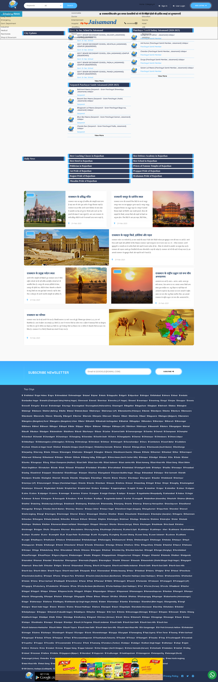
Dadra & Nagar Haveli (42, 447)
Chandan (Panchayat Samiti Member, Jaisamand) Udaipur (164, 51)
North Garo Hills (177, 565)
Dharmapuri (186, 452)
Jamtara (76, 493)
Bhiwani (44, 426)
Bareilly (58, 416)
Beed (143, 416)
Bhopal (64, 426)
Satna (70, 607)
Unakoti (51, 648)
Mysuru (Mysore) (60, 555)
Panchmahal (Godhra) (32, 576)
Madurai (61, 540)
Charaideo (87, 436)
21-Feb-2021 (74, 223)
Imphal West (84, 488)
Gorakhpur (97, 478)
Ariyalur (36, 406)
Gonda (66, 478)
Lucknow (171, 534)
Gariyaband (105, 473)
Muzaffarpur (44, 555)
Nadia (88, 555)
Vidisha (55, 653)
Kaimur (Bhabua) (186, 498)
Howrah (39, 488)
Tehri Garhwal (186, 632)
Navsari (126, 560)
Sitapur (147, 617)
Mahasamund (119, 540)
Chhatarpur (148, 436)
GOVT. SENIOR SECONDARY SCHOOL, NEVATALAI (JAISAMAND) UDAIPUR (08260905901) (102, 45)
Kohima (155, 519)
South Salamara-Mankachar (35, 627)
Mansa (120, 545)
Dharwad (27, 457)
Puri (141, 586)
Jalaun (181, 488)
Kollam (47, 524)
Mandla (89, 545)
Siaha (183, 612)
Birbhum (131, 426)
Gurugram (146, 478)
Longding (104, 534)
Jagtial (132, 488)
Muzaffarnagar (30, 555)
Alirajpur (145, 395)
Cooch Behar (168, 442)
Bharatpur (159, 421)
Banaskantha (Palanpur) (130, 411)
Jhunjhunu (72, 498)
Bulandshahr (56, 431)
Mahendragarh (142, 540)
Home (136, 5)
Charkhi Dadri (101, 436)
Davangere (66, 452)
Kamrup (138, 504)
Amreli (93, 400)
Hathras (120, 483)
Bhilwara (27, 426)
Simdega (69, 617)
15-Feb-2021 (33, 338)
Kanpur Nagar (107, 509)
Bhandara (147, 421)
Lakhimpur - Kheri (159, 529)
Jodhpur (99, 498)
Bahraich (163, 406)
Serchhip (158, 607)
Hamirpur (179, 478)
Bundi (78, 431)
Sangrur (26, 607)
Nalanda (166, 555)
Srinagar (27, 632)
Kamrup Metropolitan (154, 504)
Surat (88, 632)
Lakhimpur (144, 529)
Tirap (162, 638)
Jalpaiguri (43, 493)
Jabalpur (106, 488)
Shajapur (42, 612)
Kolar (175, 519)
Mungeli (149, 550)
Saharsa (48, 601)
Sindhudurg (81, 617)
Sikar (60, 617)
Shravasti (174, 612)
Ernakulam (45, 467)
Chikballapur (28, 442)
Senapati (107, 607)
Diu (171, 457)
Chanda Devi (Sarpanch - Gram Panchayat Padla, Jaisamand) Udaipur (101, 127)
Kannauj (70, 509)
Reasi (90, 596)
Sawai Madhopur (83, 607)
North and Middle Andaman (126, 565)
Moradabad (67, 550)
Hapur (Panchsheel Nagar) (65, 483)
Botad (186, 426)
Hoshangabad (187, 483)
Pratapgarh (167, 581)
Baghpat (153, 406)
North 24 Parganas (102, 565)
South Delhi (117, 622)
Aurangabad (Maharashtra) (99, 406)
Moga (36, 550)
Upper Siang (71, 648)
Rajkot (88, 591)
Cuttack (26, 447)
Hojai (166, 483)
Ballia (63, 411)
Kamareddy (107, 504)
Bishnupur (142, 426)
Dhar (176, 452)
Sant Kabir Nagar (41, 607)
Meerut (178, 545)
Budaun (35, 431)
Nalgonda (186, 555)
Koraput (104, 524)
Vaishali (178, 648)
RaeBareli (175, 586)
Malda (40, 545)
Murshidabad (180, 550)
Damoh (128, 447)
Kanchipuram (172, 504)
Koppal (95, 524)
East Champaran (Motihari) (63, 462)
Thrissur (131, 638)
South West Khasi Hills (128, 627)
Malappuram (28, 545)
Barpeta (97, 416)
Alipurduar (134, 395)
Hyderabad (50, 488)
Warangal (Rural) (174, 653)
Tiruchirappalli (174, 638)
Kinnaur (93, 519)
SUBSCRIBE (168, 371)
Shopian (164, 612)
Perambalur (73, 581)
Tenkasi (39, 638)
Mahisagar (156, 540)
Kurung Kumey (92, 529)
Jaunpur (132, 493)
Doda (178, 457)
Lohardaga (85, 534)
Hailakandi (167, 478)
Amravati (84, 400)
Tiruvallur (50, 643)
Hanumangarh (45, 483)
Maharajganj (105, 540)
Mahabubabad (74, 540)
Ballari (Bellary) (51, 411)
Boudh (26, 431)
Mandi (81, 545)
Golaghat (47, 478)
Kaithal (26, 504)
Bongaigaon (176, 426)
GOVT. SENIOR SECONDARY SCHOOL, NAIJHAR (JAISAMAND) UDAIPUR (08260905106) (101, 36)
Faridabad (91, 467)
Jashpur (122, 493)
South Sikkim (56, 627)
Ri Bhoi (115, 596)
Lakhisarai (174, 529)
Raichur (185, 586)
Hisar (159, 483)
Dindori (164, 457)
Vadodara (168, 648)
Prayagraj (27, 586)
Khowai (76, 519)
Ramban (168, 591)
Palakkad (140, 571)
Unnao (60, 648)
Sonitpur (69, 622)
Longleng (115, 534)
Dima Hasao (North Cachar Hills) (123, 457)
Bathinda (134, 416)
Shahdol (180, 607)
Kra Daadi (169, 524)
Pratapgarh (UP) (182, 581)
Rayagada (80, 596)
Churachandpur (132, 442)
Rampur (189, 591)
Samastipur (114, 601)
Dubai (185, 457)
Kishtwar (125, 519)
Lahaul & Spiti (131, 529)
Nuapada (86, 571)
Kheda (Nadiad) (52, 519)
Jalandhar (170, 488)
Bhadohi (90, 421)
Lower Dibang (128, 534)
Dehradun (78, 452)
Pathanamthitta (173, 576)
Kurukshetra (77, 529)
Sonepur (49, 622)
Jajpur (161, 488)
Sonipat (59, 622)
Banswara (187, 411)
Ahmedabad (62, 395)
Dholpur (59, 457)
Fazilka (167, 467)
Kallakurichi (95, 504)
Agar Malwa (41, 395)
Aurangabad (78, 406)
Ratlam (58, 596)
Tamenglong (136, 632)
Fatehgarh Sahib (143, 467)
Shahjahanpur (29, 612)
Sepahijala (125, 607)
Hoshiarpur (28, 488)
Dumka (26, 462)
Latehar (36, 534)
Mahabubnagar (90, 540)
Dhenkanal (49, 457)
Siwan (179, 617)
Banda (146, 411)
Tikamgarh (142, 638)
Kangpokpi (28, 509)
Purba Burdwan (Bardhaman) (92, 586)
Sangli (182, 601)
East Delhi (82, 462)
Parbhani (81, 576)
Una (43, 648)
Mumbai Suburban (135, 550)
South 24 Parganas (84, 622)
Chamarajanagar (134, 431)
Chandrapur (63, 436)
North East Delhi (160, 565)
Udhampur (168, 643)
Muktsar (107, 550)
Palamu (150, 571)
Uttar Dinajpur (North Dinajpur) (109, 648)
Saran (53, 607)
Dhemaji (37, 457)
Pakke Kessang (119, 571)
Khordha (66, 519)
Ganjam (83, 473)
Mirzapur (27, 550)
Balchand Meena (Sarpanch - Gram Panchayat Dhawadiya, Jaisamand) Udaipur (100, 90)
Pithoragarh (120, 581)
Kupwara (56, 529)
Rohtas (133, 596)
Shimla (121, 612)
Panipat (48, 576)
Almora (167, 395)
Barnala (87, 416)
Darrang (39, 452)
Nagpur (146, 555)
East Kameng (143, 462)
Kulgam (38, 529)
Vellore (46, 653)
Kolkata (37, 524)
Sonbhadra (38, 622)
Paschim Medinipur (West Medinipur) (139, 576)
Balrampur (95, 411)
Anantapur (143, 400)
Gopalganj (85, 478)
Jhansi (37, 498)
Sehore (97, 607)
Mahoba (167, 540)
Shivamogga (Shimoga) (137, 612)
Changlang (75, 436)
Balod (70, 411)
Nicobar (49, 565)
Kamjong (119, 504)
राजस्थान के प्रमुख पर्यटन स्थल (40, 273)
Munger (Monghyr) (164, 550)
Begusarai (152, 416)
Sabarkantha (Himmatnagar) (178, 596)
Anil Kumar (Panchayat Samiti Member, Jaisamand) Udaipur (164, 43)
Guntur (124, 478)
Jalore (34, 493)
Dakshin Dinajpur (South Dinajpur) (78, 447)
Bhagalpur (135, 421)
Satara (62, 607)
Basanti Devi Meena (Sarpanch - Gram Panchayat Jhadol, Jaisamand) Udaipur (100, 100)
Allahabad (156, 395)
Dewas (138, 452)
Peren (83, 581)
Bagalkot (130, 406)
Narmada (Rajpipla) (89, 560)
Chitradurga (82, 442)
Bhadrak (124, 421)
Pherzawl (100, 581)
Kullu (47, 529)
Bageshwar (141, 406)
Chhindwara (161, 436)
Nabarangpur (77, 555)
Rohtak (124, 596)
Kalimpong (82, 504)
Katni (121, 514)
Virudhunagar (112, 653)
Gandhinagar (72, 473)
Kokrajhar (166, 519)
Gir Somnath (171, 473)
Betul (82, 421)
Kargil (41, 514)
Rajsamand (123, 591)
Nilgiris (58, 565)
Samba (125, 601)
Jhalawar (27, 498)
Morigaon (96, 550)
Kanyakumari (149, 509)
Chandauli (27, 436)
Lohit (95, 534)
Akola (103, 395)
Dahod (58, 447)
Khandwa (27, 519)
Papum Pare (68, 576)
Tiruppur (39, 643)
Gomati (57, 478)
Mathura (129, 545)
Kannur (80, 509)
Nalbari (176, 555)
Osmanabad (104, 571)
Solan (187, 617)
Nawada (136, 560)
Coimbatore (155, 442)
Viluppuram (98, 653)
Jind (81, 498)
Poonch (131, 581)
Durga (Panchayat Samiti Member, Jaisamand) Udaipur (163, 60)
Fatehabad (128, 467)
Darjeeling (27, 452)
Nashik (117, 560)
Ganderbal (58, 473)
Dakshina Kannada (104, 447)
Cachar (107, 431)
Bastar (117, 416)
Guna (115, 478)
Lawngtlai (54, 534)
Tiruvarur (78, 643)
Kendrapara (144, 514)
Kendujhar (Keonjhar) (162, 514)
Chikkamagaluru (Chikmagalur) (50, 442)
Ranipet (49, 596)
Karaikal (174, 509)
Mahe (130, 540)
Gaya (138, 473)
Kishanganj (113, 519)
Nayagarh (186, 560)
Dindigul (154, 457)
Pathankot (187, 576)
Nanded (47, 560)
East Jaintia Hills (127, 462)
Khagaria (178, 514)
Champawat (170, 431)
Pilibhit (109, 581)
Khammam (190, 514)
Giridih (183, 473)
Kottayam (146, 524)
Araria (191, 400)
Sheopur (102, 612)
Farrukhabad (115, 467)
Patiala (26, 581)
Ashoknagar (55, 406)
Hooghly (175, 483)
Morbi (77, 550)
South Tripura (71, 627)
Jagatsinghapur (119, 488)
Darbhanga (180, 447)
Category (148, 5)
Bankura (176, 411)
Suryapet (124, 632)
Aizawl (87, 395)
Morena (86, 550)
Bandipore (156, 411)
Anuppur (181, 400)
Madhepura (37, 540)
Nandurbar (59, 560)
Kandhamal (186, 504)
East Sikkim (185, 462)
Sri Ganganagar (148, 627)
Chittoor (105, 442)
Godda (37, 478)
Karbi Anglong (29, 514)
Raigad (26, 591)
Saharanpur (36, 601)
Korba (113, 524)
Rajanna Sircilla (66, 591)
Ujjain (186, 643)
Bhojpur (54, 426)
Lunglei (26, 540)
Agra (51, 395)
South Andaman (102, 622)
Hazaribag (140, 483)
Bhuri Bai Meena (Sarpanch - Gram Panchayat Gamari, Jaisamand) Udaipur (103, 118)
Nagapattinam (109, 555)
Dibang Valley (89, 457)
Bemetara (184, 416)
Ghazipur (160, 473)
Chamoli (159, 431)
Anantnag (155, 400)
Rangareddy (37, 596)
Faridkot (103, 467)
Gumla (108, 478)
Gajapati (47, 473)
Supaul (70, 632)
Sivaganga (157, 617)
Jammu (54, 493)
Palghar (160, 571)
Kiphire (103, 519)
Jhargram (47, 498)
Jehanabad (170, 493)
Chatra (113, 436)
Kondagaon (84, 524)
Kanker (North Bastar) (54, 509)
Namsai (38, 560)
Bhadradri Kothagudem (107, 421)
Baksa (173, 406)
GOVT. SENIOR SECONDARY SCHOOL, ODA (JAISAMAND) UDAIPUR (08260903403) (103, 54)
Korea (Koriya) (125, 524)
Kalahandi (70, 504)
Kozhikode (157, 524)
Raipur (45, 591)
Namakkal (27, 560)
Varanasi (36, 653)
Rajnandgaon (100, 591)
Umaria (35, 648)
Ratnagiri (69, 596)
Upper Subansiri (86, 648)
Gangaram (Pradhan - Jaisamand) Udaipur (158, 35)
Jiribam (89, 498)
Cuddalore (181, 442)
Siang (191, 612)
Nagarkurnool (125, 555)
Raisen (54, 591)
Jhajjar (190, 493)
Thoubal (121, 638)
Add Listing (201, 6)
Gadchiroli (36, 473)
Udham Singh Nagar (152, 643)
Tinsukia (153, 638)
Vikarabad (86, 653)
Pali (168, 571)
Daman (118, 447)
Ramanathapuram (154, 591)
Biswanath (154, 426)
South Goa (163, 622)
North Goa (27, 571)
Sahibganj (59, 601)
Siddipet (44, 617)
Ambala (184, 395)
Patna (34, 581)
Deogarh (89, 452)
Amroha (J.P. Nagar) (118, 400)
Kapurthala (163, 509)
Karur (83, 514)
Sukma (37, 632)
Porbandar (142, 581)
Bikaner (97, 426)
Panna (57, 576)
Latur (45, 534)
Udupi (178, 643)
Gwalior (156, 478)
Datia (47, 452)
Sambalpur (135, 601)
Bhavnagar (181, 421)
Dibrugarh (102, 457)
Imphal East (71, 488)
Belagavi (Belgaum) (168, 416)
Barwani (107, 416)
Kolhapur (27, 524)
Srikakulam (188, 627)
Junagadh (138, 498)
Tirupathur (28, 643)
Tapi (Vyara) (150, 632)
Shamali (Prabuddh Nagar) (61, 612)
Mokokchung (47, 550)
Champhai (183, 431)
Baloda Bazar (82, 411)
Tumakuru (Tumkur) (111, 643)
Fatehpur (157, 467)
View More (99, 81)
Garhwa (93, 473)
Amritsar (103, 400)
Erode (55, 467)
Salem (103, 601)
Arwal (45, 406)
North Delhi (146, 565)
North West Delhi (71, 571)
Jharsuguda (59, 498)
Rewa (97, 596)
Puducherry (40, 586)
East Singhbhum (30, 467)
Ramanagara (137, 591)
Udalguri (136, 643)
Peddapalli (60, 581)
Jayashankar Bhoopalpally (150, 493)
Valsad (26, 653)
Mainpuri (177, 540)
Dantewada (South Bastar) (160, 447)
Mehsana (188, 545)
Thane (48, 638)
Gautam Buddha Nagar (123, 473)
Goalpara (27, 478)
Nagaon (96, 555)
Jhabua (181, 493)
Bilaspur (107, 426)
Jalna (25, 493)
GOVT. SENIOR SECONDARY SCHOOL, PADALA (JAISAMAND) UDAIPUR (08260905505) (100, 63)
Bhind (36, 426)
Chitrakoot (94, 442)
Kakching (36, 504)
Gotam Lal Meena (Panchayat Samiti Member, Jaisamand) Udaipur (167, 68)
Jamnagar (65, 493)
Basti (125, 416)
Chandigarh (50, 436)
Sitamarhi (136, 617)
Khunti (84, 519)
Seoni (115, 607)
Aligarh (123, 395)
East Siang (172, 462)
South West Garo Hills (106, 627)
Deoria (109, 452)
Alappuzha (113, 395)
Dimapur (144, 457)
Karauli (184, 509)
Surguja (113, 632)
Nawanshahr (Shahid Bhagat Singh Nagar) (161, 560)
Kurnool (66, 529)
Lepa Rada (72, 534)
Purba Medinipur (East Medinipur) (122, 586)
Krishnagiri (28, 529)
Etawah (70, 467)
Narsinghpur (106, 560)
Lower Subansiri (157, 534)
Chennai (137, 436)
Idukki (60, 488)
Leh (63, 534)
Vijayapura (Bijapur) (70, 653)
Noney (89, 565)
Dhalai (146, 452)
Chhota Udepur (176, 436)
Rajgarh (79, 591)
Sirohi (119, 617)
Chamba (149, 431)
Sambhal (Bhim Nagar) (153, 601)
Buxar (98, 431)
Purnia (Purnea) (152, 586)
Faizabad (81, 467)
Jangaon (95, 493)
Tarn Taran (163, 632)
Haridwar (101, 483)
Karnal (75, 514)
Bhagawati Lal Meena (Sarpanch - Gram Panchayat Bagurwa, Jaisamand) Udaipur (101, 109)
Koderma (145, 519)
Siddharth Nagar (30, 617)
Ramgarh (179, 591)
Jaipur (141, 488)
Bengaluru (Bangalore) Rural (35, 421)
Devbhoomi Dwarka (123, 452)
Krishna (180, 524)
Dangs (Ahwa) (140, 447)
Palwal (175, 571)
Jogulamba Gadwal (113, 498)
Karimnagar (64, 514)
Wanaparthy (158, 653)
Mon (57, 550)
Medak (159, 545)
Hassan (111, 483)
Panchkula (185, 571)
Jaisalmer (151, 488)
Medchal (168, 545)
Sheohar (91, 612)
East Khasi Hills (158, 462)
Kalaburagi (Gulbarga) (53, 504)
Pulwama (65, 586)
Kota (137, 524)
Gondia (75, 478)
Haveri (130, 483)
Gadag (26, 473)
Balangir (27, 411)
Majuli (186, 540)
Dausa (56, 452)
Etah (62, 467)
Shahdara (169, 607)
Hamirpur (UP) (29, 483)
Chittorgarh (117, 442)
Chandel (38, 436)
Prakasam (154, 581)
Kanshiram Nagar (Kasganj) (129, 509)
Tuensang (96, 643)
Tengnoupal (28, 638)
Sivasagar (169, 617)
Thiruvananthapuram (83, 638)
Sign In (163, 6)
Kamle (129, 504)
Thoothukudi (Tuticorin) (105, 638)
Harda (83, 483)
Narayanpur (72, 560)
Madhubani (50, 540)
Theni (68, 638)
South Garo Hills (149, 622)
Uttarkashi (156, 648)
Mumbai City (119, 550)
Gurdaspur (134, 478)
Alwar (175, 395)
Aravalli (26, 406)
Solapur (26, 622)
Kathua (104, 514)
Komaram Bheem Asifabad (64, 524)
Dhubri (69, 457)
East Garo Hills (96, 462)
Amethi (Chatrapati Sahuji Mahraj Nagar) (59, 400)
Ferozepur (177, 467)
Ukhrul (26, 648)
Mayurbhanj (148, 545)
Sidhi (53, 617)
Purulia (165, 586)
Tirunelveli (187, 638)
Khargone (38, 519)
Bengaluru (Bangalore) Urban (64, 421)
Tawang (174, 632)
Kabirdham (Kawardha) (156, 498)
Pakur (131, 571)
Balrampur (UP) (110, 411)
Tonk (87, 643)
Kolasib (184, 519)
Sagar (26, 601)
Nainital (156, 555)
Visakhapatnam (128, 653)
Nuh (94, 571)
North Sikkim (41, 571)
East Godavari (111, 462)
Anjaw (172, 400)
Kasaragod (93, 514)
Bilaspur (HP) (119, 426)
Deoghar (99, 452)
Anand (133, 400)
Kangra (39, 509)
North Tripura (55, 571)
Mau (138, 545)
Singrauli (92, 617)
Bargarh (68, 416)
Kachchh (172, 498)
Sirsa (127, 617)
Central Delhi (119, 431)
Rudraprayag (145, 596)
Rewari (106, 596)
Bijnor (88, 426)
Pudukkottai (53, 586)
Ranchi (26, 596)
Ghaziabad (148, 473)
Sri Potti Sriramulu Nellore (169, 627)
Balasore (37, 411)
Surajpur (80, 632)
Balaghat (182, 406)
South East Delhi (132, 622)
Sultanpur (47, 632)
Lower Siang (142, 534)
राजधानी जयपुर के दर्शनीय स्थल (128, 196)
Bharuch (170, 421)
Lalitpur (26, 534)
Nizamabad (78, 565)
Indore (96, 488)
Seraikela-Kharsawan (142, 607)
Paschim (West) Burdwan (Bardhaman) (104, 576)
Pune (74, 586)
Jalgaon (190, 488)
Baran (49, 416)
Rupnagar (158, 596)
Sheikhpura (80, 612)
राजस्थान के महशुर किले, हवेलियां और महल (132, 235)
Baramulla (39, 416)
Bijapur (80, 426)
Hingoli (151, 483)
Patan (161, 576)
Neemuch (27, 565)
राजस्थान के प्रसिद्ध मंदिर (79, 196)
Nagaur (137, 555)
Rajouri (112, 591)
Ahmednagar (75, 395)
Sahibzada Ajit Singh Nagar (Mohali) (82, 601)
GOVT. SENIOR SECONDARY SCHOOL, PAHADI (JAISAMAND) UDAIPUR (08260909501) (100, 73)
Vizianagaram (144, 653)
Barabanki (27, 416)
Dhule (77, 457)
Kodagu (135, 519)
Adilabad (30, 395)
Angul (164, 400)
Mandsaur (100, 545)
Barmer (78, 416)
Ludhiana (182, 534)
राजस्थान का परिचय (36, 315)
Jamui (85, 493)
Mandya (110, 545)
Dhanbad (167, 452)
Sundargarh (59, 632)
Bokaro (165, 426)
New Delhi (38, 565)
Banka (167, 411)
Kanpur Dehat (92, 509)
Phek (91, 581)
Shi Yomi (112, 612)
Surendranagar (100, 632)
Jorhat (128, 498)
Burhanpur (89, 431)
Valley (187, 648)
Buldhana (69, 431)
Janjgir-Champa (108, 493)
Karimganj (51, 514)
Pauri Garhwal (46, 581)
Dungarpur (37, 462)
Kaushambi (131, 514)
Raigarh (35, 591)
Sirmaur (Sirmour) (107, 617)
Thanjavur (58, 638)
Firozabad (189, 467)
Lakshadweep (188, 529)
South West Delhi (87, 627)
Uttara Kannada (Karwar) (137, 648)
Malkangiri (50, 545)
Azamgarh (118, 406)
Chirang (70, 442)
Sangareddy (171, 601)
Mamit (60, 545)
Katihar (113, 514)
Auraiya (67, 406)
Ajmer (95, 395)
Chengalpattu (125, 436)
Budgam (45, 431)
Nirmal (67, 565)
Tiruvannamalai (64, 643)
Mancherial (70, 545)
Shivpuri (154, 612)
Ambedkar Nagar (31, 400)
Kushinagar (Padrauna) (112, 529)
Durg (47, 462)
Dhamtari (156, 452)
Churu (144, 442)
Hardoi (91, 483)
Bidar (72, 426)
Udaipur (126, 643)
